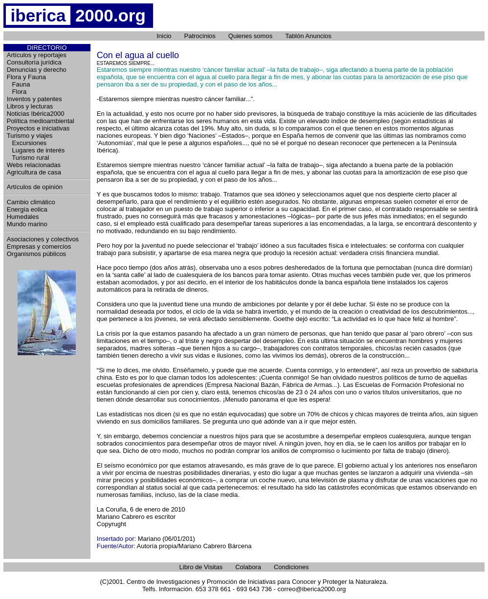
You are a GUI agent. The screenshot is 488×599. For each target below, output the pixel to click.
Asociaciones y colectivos (43, 239)
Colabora (248, 567)
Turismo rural (28, 157)
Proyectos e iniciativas (38, 128)
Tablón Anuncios (308, 36)
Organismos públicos (36, 253)
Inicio (163, 36)
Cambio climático (31, 202)
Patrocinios (200, 36)
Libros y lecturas (30, 106)
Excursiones (27, 143)
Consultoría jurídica (34, 62)
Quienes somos (250, 36)
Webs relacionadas (34, 165)
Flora (16, 91)
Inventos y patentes (34, 99)
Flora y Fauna (26, 77)
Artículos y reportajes (37, 55)
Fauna (18, 84)
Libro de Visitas (201, 567)
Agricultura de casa (34, 172)
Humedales (23, 216)
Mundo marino (27, 224)
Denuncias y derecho (37, 69)
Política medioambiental (40, 121)
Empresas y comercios (39, 246)
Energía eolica (27, 209)
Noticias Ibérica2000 (36, 113)
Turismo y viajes (29, 135)
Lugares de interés (36, 150)
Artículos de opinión (35, 187)
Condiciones (291, 567)
